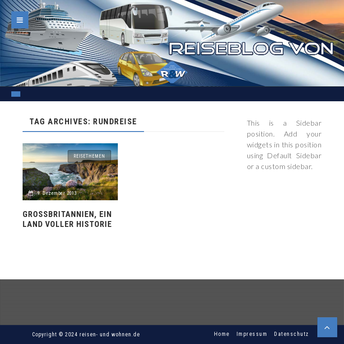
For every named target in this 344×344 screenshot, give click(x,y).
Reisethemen (89, 156)
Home (222, 334)
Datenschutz (291, 334)
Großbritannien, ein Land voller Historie (67, 219)
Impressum (252, 334)
